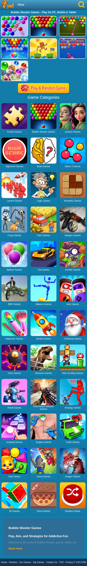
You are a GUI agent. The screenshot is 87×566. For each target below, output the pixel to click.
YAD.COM (81, 562)
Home (4, 562)
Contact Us (51, 562)
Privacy (69, 562)
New (21, 5)
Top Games (38, 562)
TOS (61, 562)
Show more (15, 548)
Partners (13, 562)
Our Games (25, 562)
